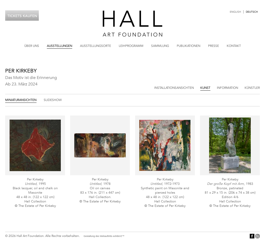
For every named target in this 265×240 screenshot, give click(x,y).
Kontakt (234, 46)
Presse (213, 46)
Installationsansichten (174, 88)
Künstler (252, 88)
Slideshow (53, 100)
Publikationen (188, 46)
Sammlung (160, 46)
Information (227, 88)
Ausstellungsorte (95, 46)
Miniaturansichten (20, 100)
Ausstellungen (59, 46)
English (235, 11)
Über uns (31, 46)
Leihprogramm (131, 46)
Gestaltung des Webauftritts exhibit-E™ (104, 236)
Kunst (205, 88)
